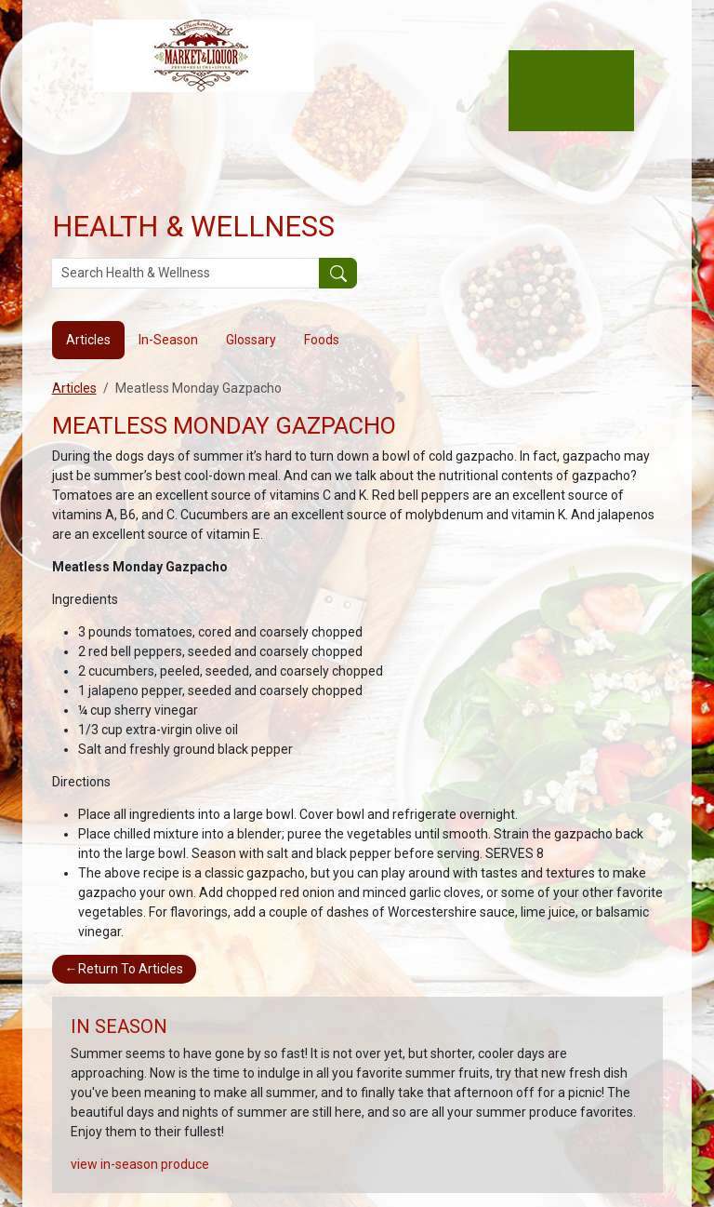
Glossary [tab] (251, 339)
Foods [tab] (321, 339)
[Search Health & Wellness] (186, 273)
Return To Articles (124, 968)
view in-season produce (140, 1164)
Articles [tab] (88, 339)
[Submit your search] (338, 273)
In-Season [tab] (168, 339)
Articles (74, 388)
